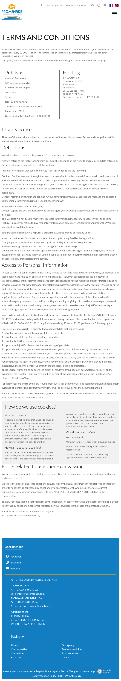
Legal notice (42, 671)
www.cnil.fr (40, 397)
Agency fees (59, 671)
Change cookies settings (82, 671)
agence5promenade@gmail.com (30, 605)
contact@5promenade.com (28, 593)
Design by (103, 671)
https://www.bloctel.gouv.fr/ (41, 511)
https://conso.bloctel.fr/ (27, 515)
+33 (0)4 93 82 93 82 (24, 589)
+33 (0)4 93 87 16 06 (24, 601)
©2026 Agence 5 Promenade (17, 671)
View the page (73, 675)
